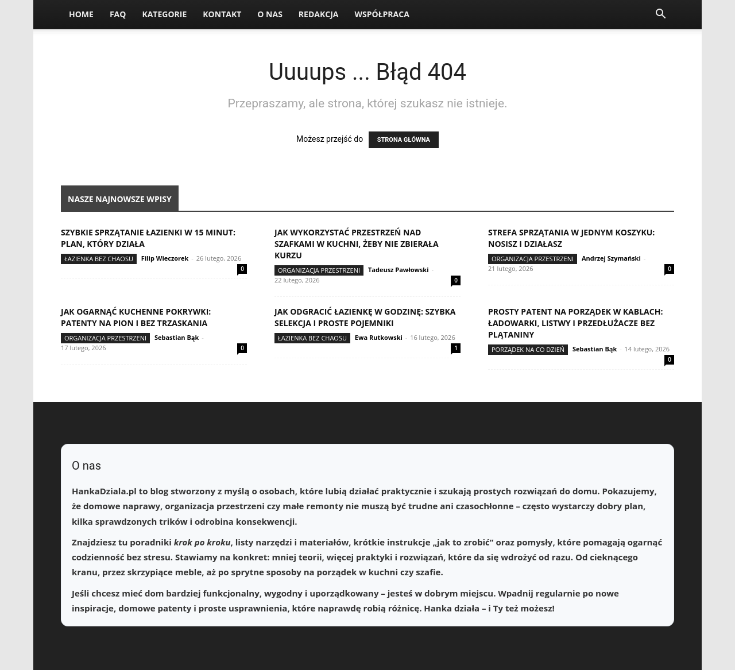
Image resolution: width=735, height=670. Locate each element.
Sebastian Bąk (176, 337)
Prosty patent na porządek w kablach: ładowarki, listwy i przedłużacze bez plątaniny (575, 323)
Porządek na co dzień (528, 349)
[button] (660, 15)
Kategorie (164, 14)
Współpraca (381, 14)
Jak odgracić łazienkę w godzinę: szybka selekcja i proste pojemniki (365, 317)
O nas (270, 14)
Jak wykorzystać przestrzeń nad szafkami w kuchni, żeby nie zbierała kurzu (356, 244)
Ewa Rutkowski (379, 337)
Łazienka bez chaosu (98, 258)
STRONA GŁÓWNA (403, 140)
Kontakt (222, 14)
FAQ (118, 14)
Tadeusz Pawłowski (398, 269)
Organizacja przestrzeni (319, 270)
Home (81, 14)
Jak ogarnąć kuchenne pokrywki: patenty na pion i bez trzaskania (136, 317)
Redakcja (319, 14)
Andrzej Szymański (611, 258)
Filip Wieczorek (165, 258)
